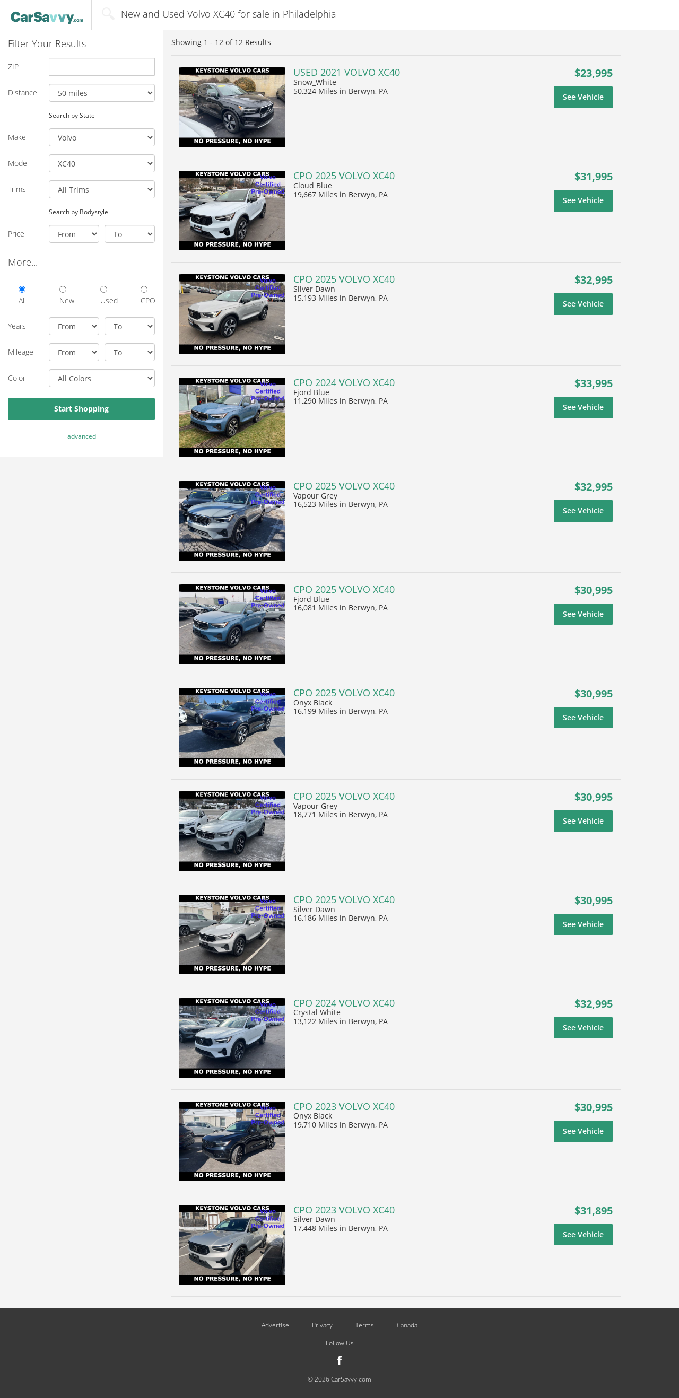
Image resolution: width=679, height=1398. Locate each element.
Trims (17, 189)
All (22, 295)
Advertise (275, 1325)
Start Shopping (81, 409)
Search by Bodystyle (78, 211)
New (66, 295)
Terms (364, 1325)
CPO (148, 295)
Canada (407, 1325)
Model (18, 163)
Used (107, 295)
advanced (81, 436)
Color (16, 378)
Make (17, 137)
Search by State (72, 115)
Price (16, 234)
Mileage (20, 352)
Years (17, 326)
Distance (22, 93)
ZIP (13, 67)
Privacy (322, 1325)
